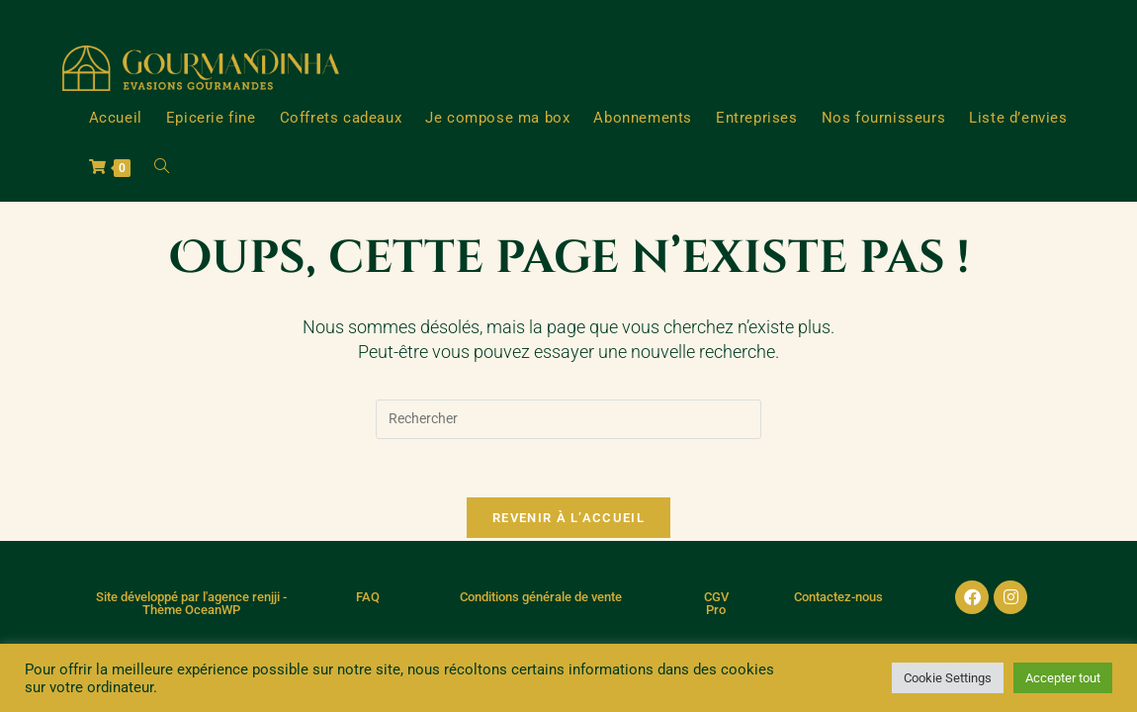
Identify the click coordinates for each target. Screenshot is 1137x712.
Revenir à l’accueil (568, 518)
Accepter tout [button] (1062, 677)
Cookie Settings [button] (948, 677)
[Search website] (161, 167)
